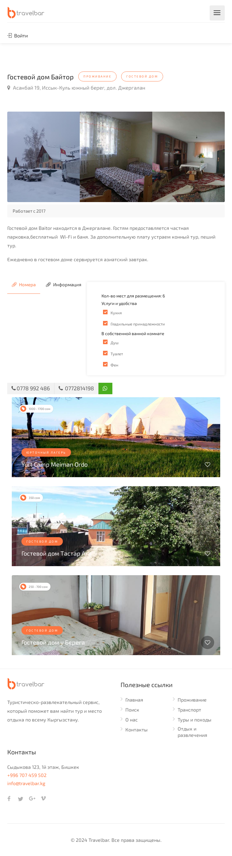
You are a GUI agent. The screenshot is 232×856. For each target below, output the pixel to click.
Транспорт (189, 709)
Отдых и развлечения (192, 732)
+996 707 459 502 (27, 775)
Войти (17, 35)
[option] (43, 157)
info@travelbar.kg (26, 783)
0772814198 (76, 388)
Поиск (132, 709)
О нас (131, 719)
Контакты (136, 729)
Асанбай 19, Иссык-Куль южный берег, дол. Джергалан (76, 87)
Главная (134, 699)
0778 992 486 (30, 388)
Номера (24, 284)
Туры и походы (194, 719)
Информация (63, 284)
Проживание (192, 699)
